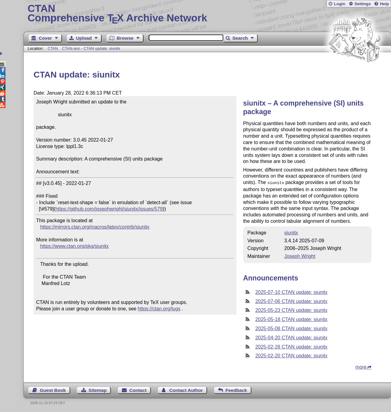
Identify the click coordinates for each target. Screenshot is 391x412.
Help (384, 4)
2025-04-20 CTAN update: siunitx (291, 337)
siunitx (291, 232)
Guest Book (53, 389)
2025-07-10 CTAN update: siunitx (291, 291)
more (361, 366)
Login (339, 4)
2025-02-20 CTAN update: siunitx (291, 355)
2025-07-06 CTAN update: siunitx (291, 300)
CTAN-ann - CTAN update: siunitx (91, 48)
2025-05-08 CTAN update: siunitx (291, 328)
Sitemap (98, 389)
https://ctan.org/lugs (159, 308)
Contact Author (186, 389)
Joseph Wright (299, 255)
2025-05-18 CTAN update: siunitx (291, 318)
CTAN (53, 48)
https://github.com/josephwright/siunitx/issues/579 (109, 208)
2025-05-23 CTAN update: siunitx (291, 309)
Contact (138, 389)
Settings (362, 4)
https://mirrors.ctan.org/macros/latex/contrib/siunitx (94, 226)
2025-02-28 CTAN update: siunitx (291, 346)
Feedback (236, 389)
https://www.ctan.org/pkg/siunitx (74, 246)
